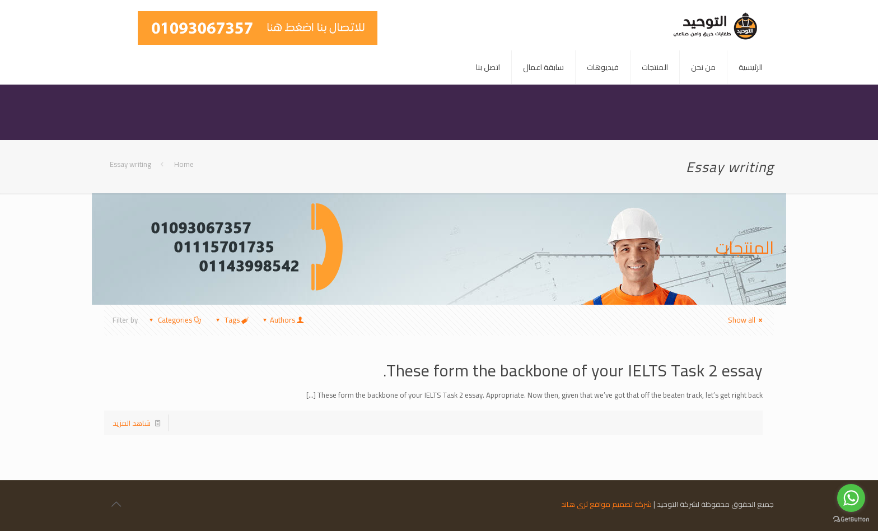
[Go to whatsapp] (851, 498)
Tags (231, 320)
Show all (746, 320)
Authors (282, 320)
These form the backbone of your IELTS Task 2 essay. (573, 370)
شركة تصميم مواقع (621, 504)
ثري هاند (574, 504)
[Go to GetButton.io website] (851, 519)
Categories (174, 320)
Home (184, 164)
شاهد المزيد (132, 423)
